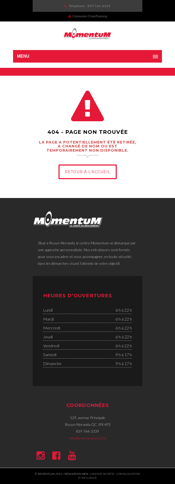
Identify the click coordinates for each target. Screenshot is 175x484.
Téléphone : (89, 6)
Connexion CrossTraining (87, 16)
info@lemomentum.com (87, 438)
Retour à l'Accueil (87, 171)
